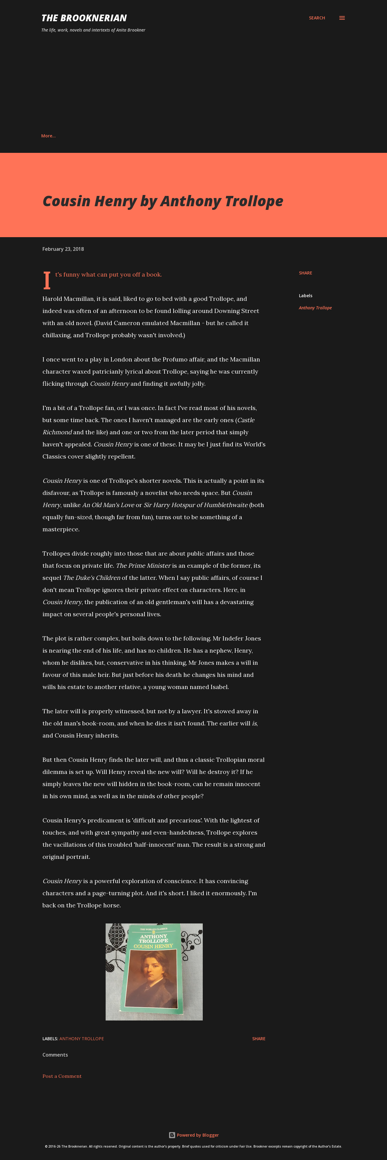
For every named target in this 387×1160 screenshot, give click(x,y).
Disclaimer (182, 136)
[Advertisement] (193, 83)
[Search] (317, 17)
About (78, 136)
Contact (111, 136)
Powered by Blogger (193, 1135)
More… (303, 136)
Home (47, 136)
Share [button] (305, 273)
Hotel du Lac (224, 136)
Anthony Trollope (315, 308)
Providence (266, 136)
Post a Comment (62, 1076)
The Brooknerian (84, 18)
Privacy (145, 136)
